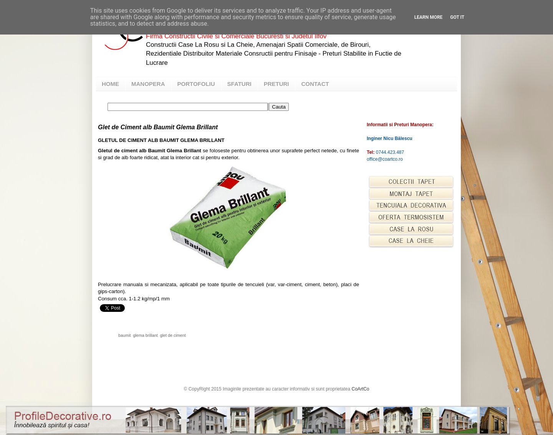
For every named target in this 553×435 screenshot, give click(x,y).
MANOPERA (148, 84)
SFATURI (239, 84)
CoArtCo (360, 389)
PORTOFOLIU (196, 84)
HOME (110, 84)
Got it (457, 17)
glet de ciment (173, 335)
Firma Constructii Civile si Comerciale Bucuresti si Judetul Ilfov (236, 36)
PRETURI (276, 84)
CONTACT (315, 84)
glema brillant (145, 335)
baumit (124, 335)
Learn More (428, 17)
